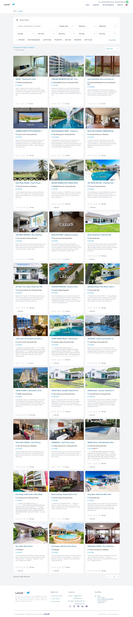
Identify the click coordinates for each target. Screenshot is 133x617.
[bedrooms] (86, 26)
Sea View (68, 40)
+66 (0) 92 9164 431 (79, 604)
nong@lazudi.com (75, 596)
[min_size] (86, 33)
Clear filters (112, 40)
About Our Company (56, 596)
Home (87, 5)
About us (120, 5)
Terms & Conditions (113, 614)
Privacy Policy (102, 614)
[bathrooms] (107, 26)
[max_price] (66, 33)
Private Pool (58, 40)
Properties (96, 5)
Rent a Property (55, 601)
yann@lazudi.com (78, 598)
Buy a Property (55, 598)
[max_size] (107, 33)
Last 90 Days (47, 40)
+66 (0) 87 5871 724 (76, 601)
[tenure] (25, 33)
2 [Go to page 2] (114, 577)
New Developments (108, 5)
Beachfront (78, 40)
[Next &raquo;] (118, 576)
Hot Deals (21, 40)
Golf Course (88, 40)
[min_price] (46, 33)
